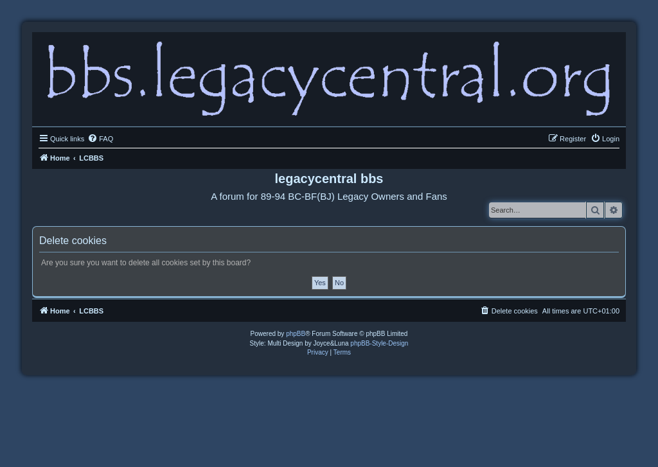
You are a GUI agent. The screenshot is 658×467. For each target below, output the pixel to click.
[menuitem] (100, 138)
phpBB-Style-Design (379, 343)
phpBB (295, 333)
